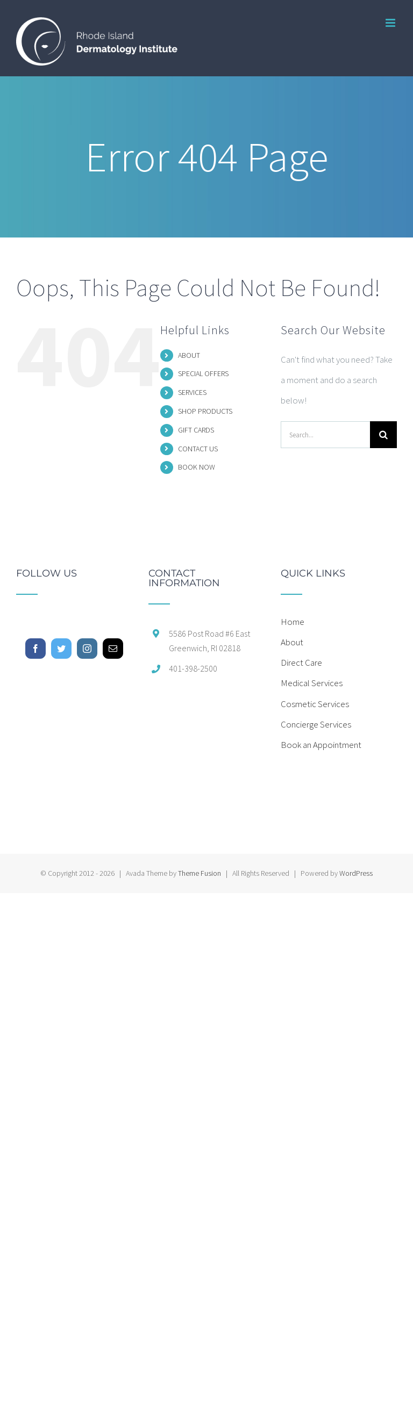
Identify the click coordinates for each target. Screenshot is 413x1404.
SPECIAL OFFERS (203, 373)
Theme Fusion (199, 873)
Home (292, 622)
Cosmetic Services (315, 704)
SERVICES (192, 392)
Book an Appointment (321, 745)
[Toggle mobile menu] (391, 22)
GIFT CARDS (196, 430)
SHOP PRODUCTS (205, 411)
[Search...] (325, 434)
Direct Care (301, 662)
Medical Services (312, 683)
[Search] (383, 434)
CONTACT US (198, 448)
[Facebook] (35, 648)
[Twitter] (61, 648)
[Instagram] (87, 648)
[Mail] (113, 648)
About (292, 642)
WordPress (356, 873)
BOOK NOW (196, 467)
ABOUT (189, 355)
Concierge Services (316, 724)
